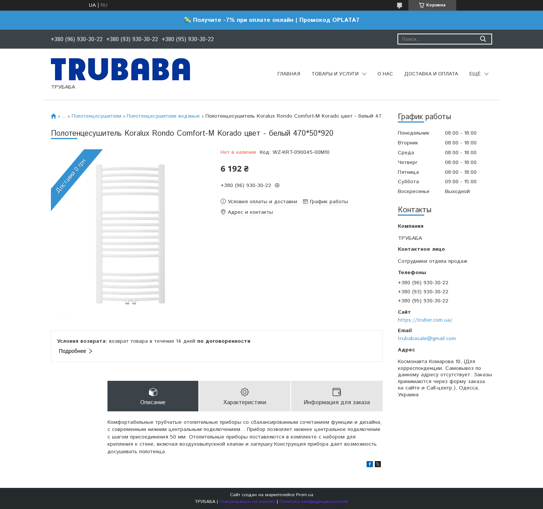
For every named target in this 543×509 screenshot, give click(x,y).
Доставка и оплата (431, 74)
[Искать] (482, 39)
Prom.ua (304, 495)
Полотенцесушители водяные (163, 116)
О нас (385, 74)
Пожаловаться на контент (247, 501)
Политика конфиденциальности (313, 501)
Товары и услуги (335, 74)
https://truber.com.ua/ (425, 320)
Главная (289, 74)
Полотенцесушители (96, 116)
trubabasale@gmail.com (427, 338)
